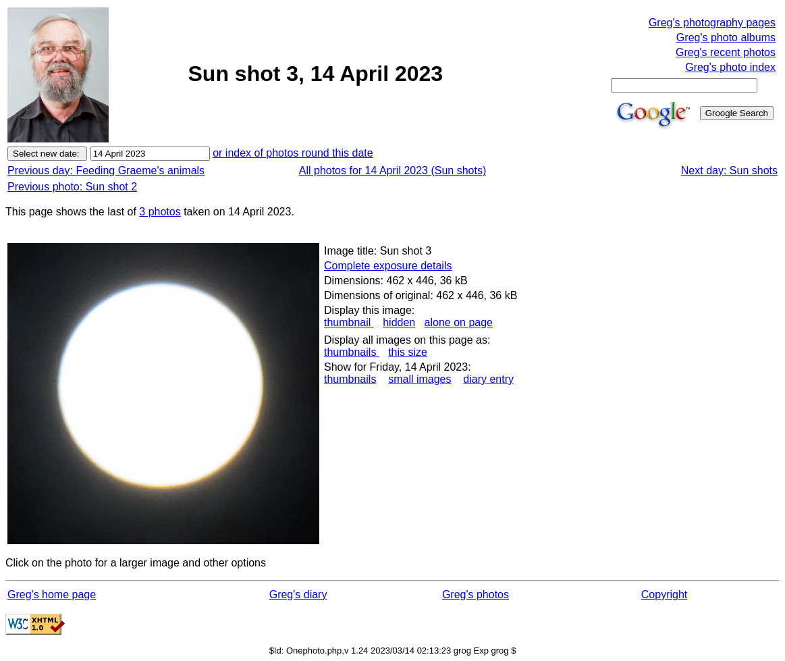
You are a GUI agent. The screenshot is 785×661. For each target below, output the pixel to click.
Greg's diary (298, 594)
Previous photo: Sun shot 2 (72, 186)
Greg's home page (51, 594)
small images (419, 379)
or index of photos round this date (293, 153)
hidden (399, 322)
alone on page (459, 322)
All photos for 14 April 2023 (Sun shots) (393, 170)
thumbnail (349, 322)
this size (407, 352)
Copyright (664, 594)
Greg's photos (475, 594)
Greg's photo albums (726, 37)
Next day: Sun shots (729, 170)
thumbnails (351, 352)
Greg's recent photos (726, 52)
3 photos (159, 211)
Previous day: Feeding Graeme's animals (106, 170)
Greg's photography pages (712, 22)
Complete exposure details (388, 265)
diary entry (488, 379)
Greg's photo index (730, 67)
